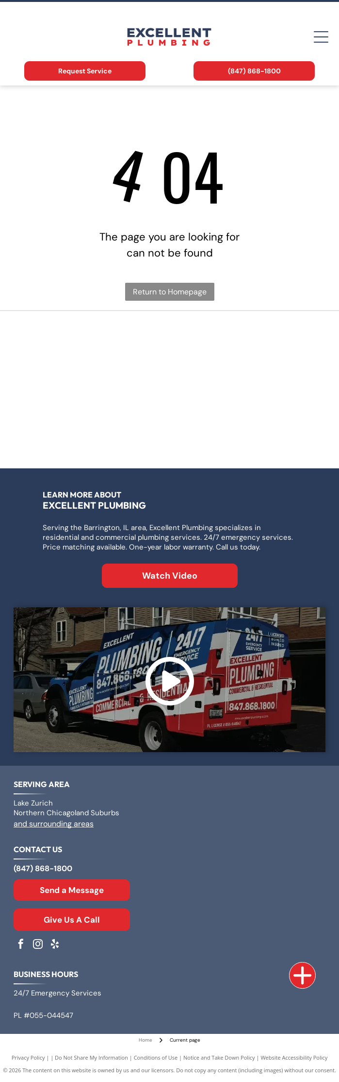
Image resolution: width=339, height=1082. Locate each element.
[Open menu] (321, 37)
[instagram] (38, 945)
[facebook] (21, 945)
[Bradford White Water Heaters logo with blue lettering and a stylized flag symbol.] (92, 390)
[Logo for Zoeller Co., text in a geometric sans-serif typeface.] (92, 341)
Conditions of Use (156, 1057)
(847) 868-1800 (43, 868)
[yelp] (55, 945)
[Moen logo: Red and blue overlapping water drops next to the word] (246, 438)
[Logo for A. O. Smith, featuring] (246, 341)
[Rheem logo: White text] (246, 390)
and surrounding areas (54, 824)
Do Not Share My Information (91, 1057)
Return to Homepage (170, 292)
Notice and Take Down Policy (219, 1057)
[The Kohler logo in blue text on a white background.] (92, 438)
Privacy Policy (28, 1057)
